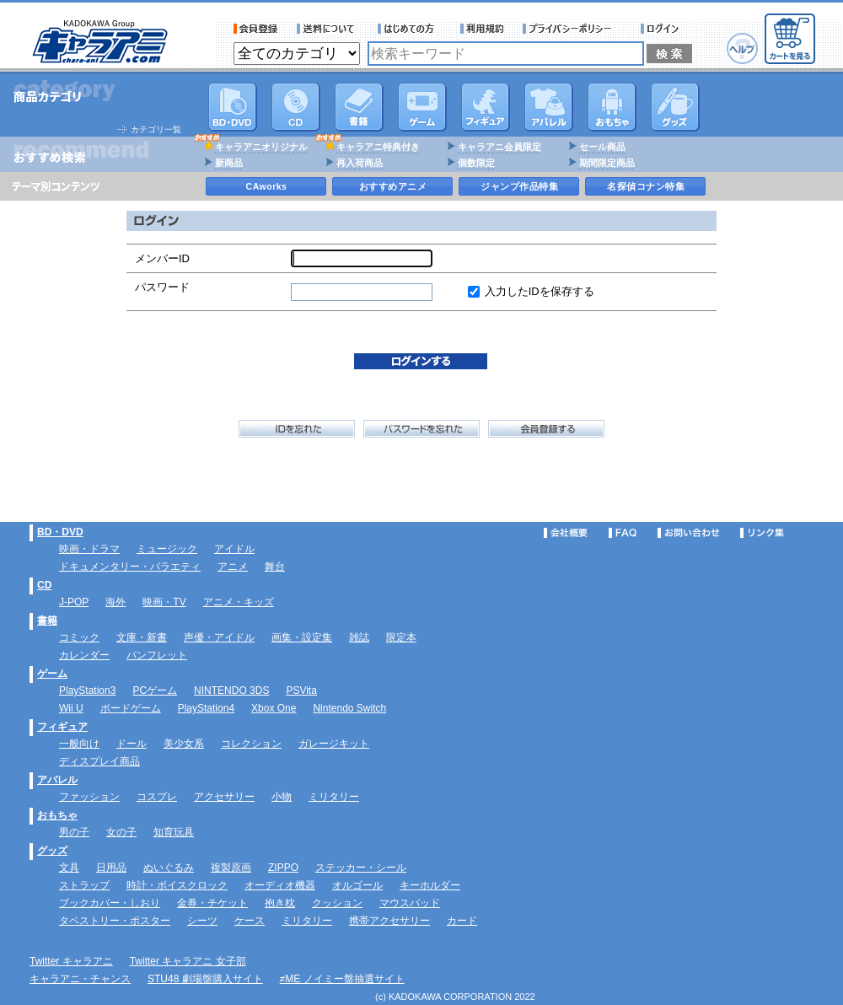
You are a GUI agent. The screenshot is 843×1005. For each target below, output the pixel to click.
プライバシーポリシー (572, 29)
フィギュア (485, 107)
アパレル (548, 107)
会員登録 (256, 29)
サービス (410, 29)
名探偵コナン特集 (646, 186)
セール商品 (602, 147)
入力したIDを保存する (539, 291)
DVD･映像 (232, 107)
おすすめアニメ (393, 186)
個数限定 (476, 163)
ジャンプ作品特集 (519, 186)
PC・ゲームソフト (422, 107)
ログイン (662, 29)
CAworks (266, 186)
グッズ (675, 107)
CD (295, 107)
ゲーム (52, 674)
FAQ (622, 533)
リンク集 (762, 533)
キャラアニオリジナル (261, 147)
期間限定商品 (607, 163)
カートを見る (790, 38)
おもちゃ (612, 107)
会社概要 (566, 533)
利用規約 (482, 29)
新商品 (229, 163)
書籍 (359, 107)
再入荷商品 (359, 163)
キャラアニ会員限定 (499, 147)
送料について (328, 29)
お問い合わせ (689, 533)
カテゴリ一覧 (156, 129)
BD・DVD (60, 532)
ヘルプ (742, 48)
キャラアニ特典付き (378, 147)
